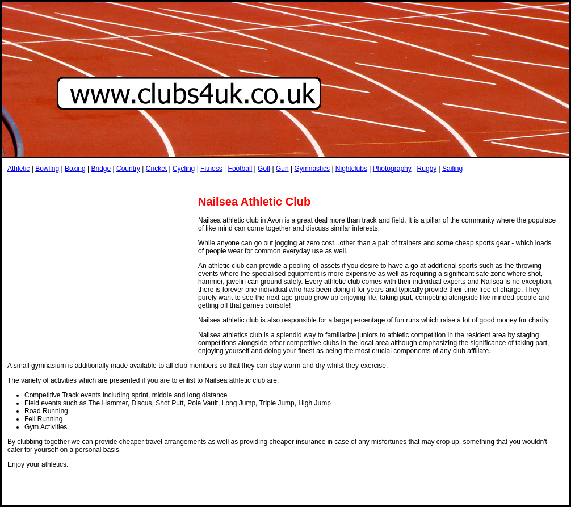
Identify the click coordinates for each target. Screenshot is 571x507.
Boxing (75, 169)
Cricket (156, 169)
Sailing (452, 169)
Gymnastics (312, 169)
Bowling (47, 169)
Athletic (18, 169)
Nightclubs (351, 169)
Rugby (427, 169)
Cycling (184, 169)
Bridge (101, 169)
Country (128, 169)
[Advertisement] (214, 183)
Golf (264, 169)
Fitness (211, 169)
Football (240, 169)
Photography (392, 169)
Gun (282, 169)
